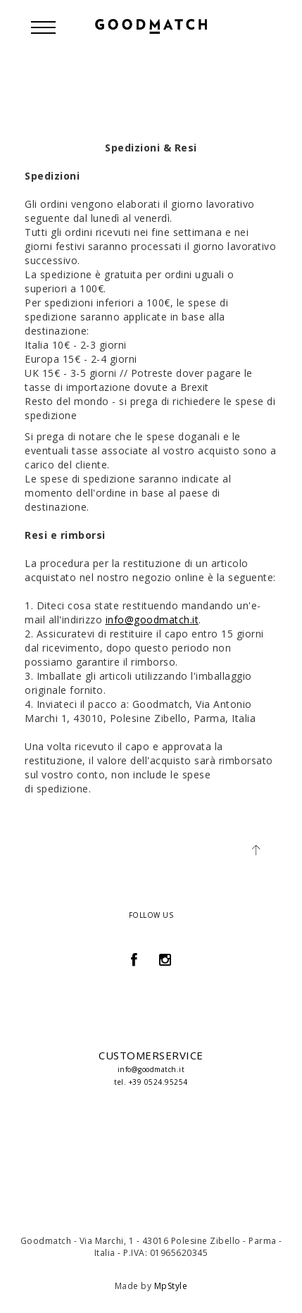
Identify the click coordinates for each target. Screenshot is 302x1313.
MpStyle (171, 1286)
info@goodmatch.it (152, 619)
